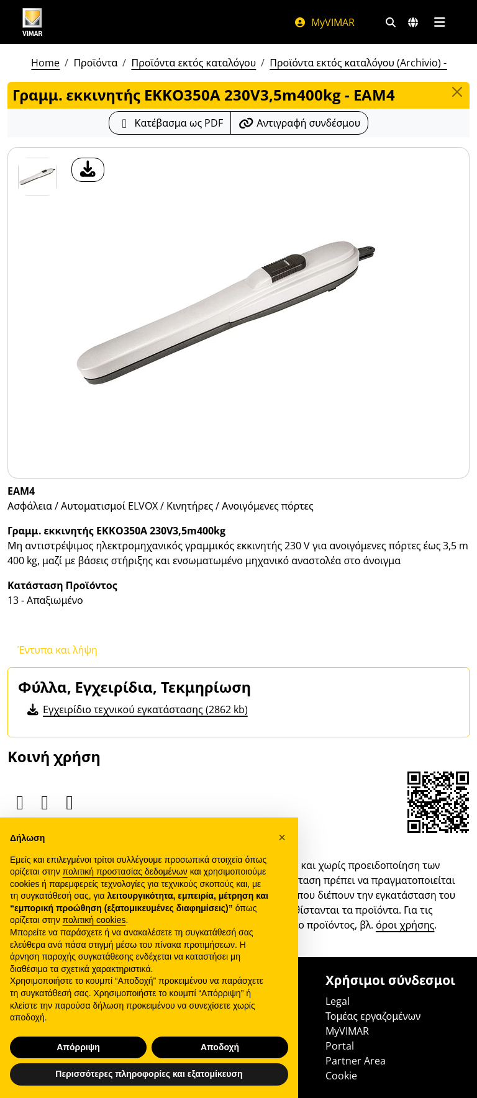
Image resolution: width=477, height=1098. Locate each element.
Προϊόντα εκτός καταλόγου (193, 63)
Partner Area (355, 1061)
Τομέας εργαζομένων (372, 1016)
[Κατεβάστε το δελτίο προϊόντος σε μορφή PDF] (170, 123)
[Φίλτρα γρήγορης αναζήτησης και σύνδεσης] (390, 22)
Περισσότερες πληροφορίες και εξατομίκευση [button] (148, 1074)
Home (45, 63)
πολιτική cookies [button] (94, 920)
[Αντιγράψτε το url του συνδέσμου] (299, 123)
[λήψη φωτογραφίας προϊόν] (87, 170)
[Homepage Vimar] (32, 22)
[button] (282, 837)
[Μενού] (439, 22)
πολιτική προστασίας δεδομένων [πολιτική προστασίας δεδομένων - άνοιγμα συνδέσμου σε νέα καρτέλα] (125, 871)
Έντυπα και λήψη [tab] (57, 650)
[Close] (457, 91)
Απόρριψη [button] (78, 1047)
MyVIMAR (324, 22)
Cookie (341, 1075)
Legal (337, 1001)
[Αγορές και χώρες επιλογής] (413, 22)
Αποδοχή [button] (220, 1047)
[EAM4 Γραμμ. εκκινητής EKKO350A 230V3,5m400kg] (37, 177)
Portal (339, 1046)
